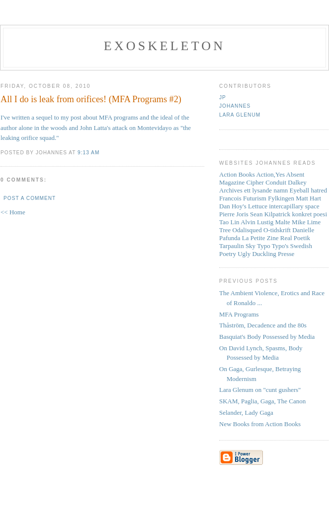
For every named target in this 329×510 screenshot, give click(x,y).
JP (222, 97)
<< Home (12, 212)
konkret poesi (309, 214)
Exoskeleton (164, 46)
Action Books (237, 174)
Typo (263, 246)
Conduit (275, 182)
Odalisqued (247, 230)
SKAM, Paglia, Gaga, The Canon (262, 401)
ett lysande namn (266, 190)
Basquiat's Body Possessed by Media (267, 336)
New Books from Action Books (260, 424)
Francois (230, 198)
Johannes (234, 106)
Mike (298, 222)
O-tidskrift (277, 230)
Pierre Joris (233, 214)
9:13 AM (88, 152)
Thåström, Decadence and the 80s (263, 325)
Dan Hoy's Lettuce (243, 206)
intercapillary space (294, 206)
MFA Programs (239, 314)
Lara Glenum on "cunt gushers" (260, 389)
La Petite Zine (260, 238)
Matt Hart (308, 198)
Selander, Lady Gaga (246, 412)
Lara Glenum (239, 115)
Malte (282, 222)
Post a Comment (29, 198)
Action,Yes (270, 174)
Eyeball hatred (308, 190)
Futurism (254, 198)
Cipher (255, 182)
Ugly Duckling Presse (266, 253)
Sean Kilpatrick (270, 214)
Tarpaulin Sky (237, 246)
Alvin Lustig (257, 222)
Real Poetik (295, 238)
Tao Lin (229, 222)
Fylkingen (281, 198)
